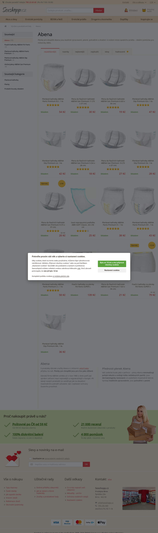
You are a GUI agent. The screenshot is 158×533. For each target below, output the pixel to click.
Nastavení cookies (111, 270)
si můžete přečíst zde (61, 276)
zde (79, 268)
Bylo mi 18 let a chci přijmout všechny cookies (112, 264)
